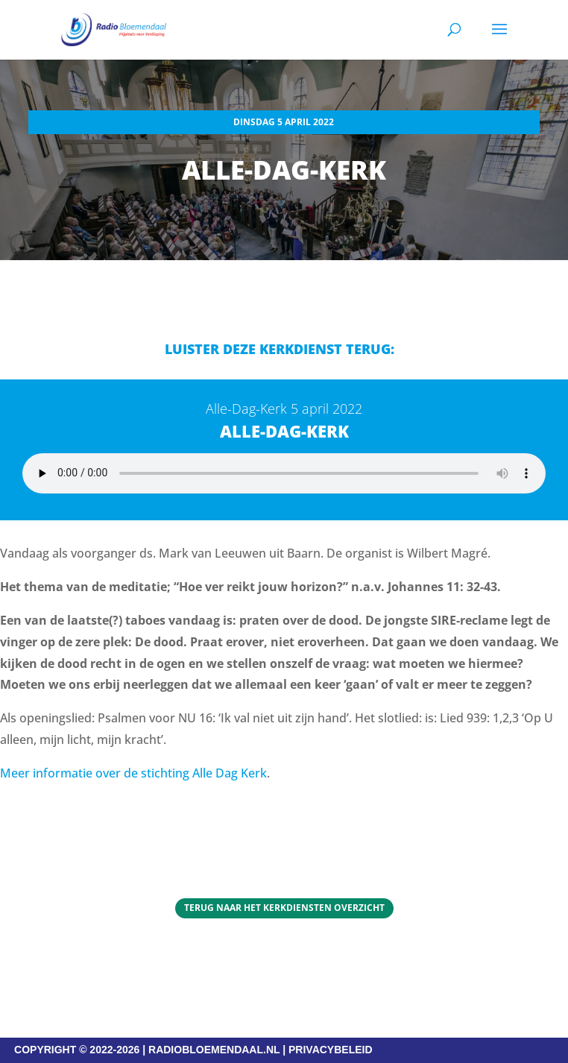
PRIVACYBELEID (330, 1050)
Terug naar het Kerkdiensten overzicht (284, 907)
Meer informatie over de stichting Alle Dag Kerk (133, 773)
